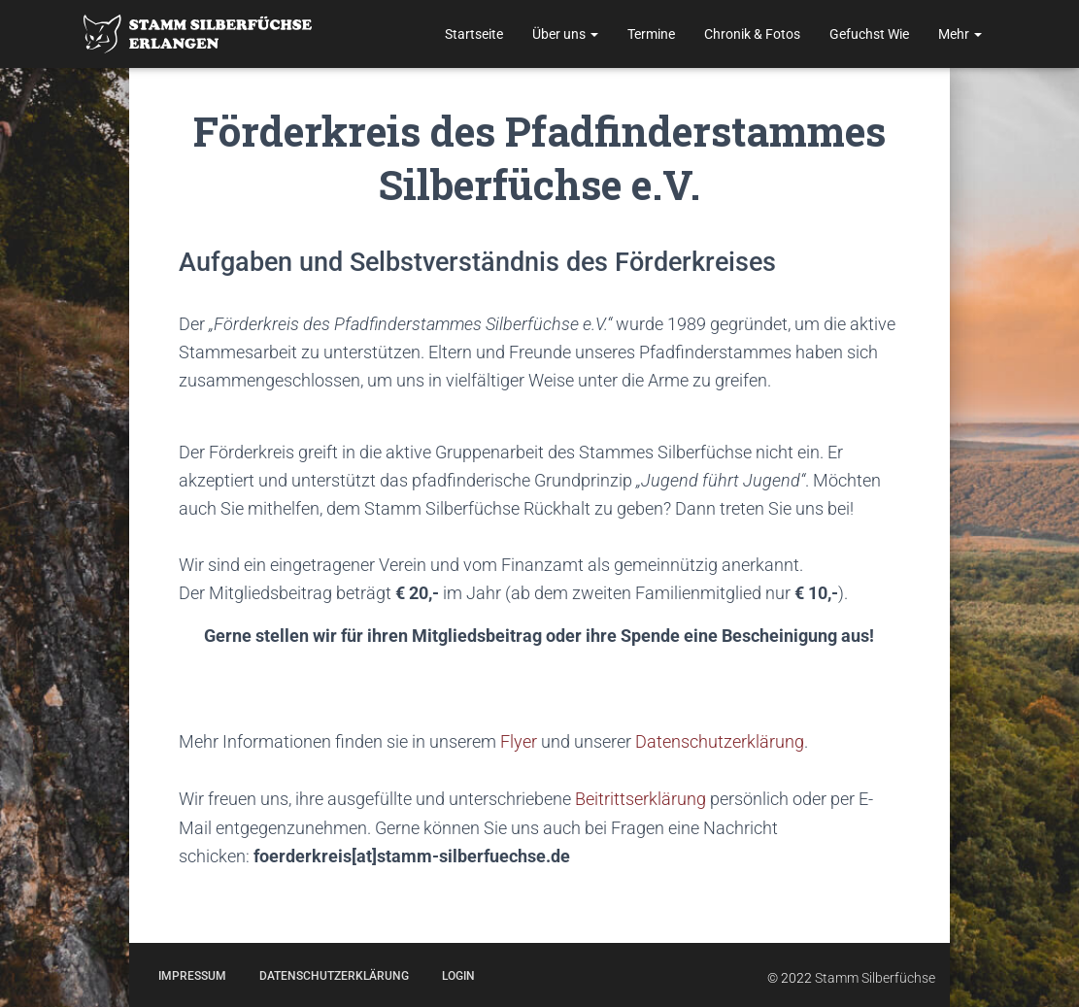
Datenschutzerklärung (717, 741)
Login (458, 974)
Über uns (565, 34)
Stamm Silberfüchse (875, 976)
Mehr (960, 34)
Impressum (192, 974)
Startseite (474, 34)
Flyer (518, 741)
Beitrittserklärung (640, 799)
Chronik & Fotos (752, 34)
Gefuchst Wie (869, 34)
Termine (651, 34)
